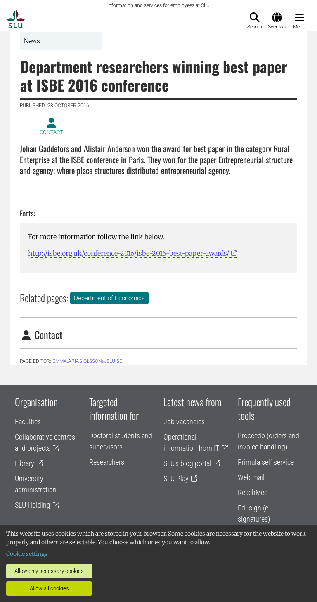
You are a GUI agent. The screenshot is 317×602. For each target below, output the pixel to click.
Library (24, 463)
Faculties (28, 421)
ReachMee (252, 492)
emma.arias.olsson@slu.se (87, 361)
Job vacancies (184, 421)
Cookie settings (26, 553)
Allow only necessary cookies (49, 571)
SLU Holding (32, 505)
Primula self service (266, 462)
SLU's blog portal (187, 463)
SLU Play (176, 478)
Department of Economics (109, 298)
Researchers (106, 462)
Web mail (251, 477)
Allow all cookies (49, 588)
